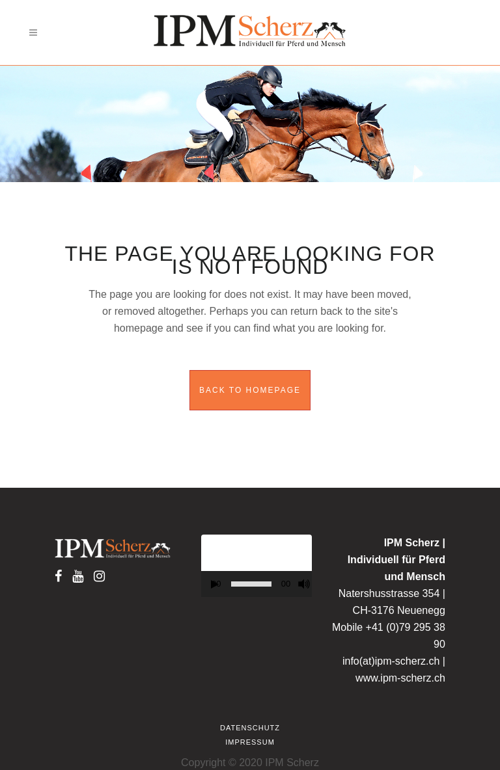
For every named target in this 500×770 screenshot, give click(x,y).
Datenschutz (250, 728)
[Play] (215, 584)
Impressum (250, 742)
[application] (256, 566)
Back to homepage (250, 390)
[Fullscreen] (315, 584)
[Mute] (304, 584)
